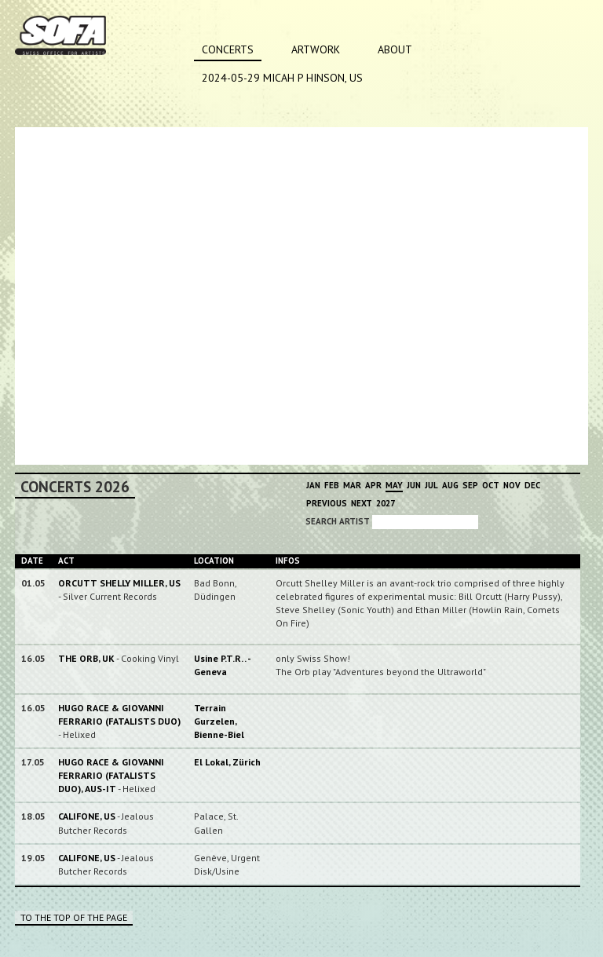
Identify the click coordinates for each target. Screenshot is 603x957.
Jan (313, 485)
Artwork (315, 49)
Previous (326, 503)
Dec (532, 485)
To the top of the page (73, 917)
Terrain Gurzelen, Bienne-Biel (219, 721)
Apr (373, 485)
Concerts (228, 49)
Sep (470, 485)
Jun (414, 485)
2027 (385, 503)
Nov (512, 485)
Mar (352, 485)
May (394, 485)
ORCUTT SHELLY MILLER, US (119, 583)
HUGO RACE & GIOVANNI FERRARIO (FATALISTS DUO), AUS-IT (111, 775)
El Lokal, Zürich (227, 762)
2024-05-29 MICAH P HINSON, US (282, 78)
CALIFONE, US (86, 816)
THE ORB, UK (86, 658)
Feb (331, 485)
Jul (431, 485)
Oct (490, 485)
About (395, 49)
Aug (450, 485)
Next (361, 503)
